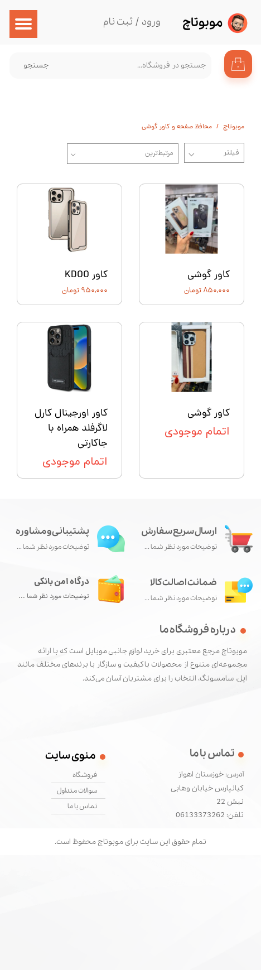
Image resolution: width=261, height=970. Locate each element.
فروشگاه (84, 775)
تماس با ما (82, 806)
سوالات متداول (77, 790)
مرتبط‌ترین (159, 153)
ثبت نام (118, 22)
